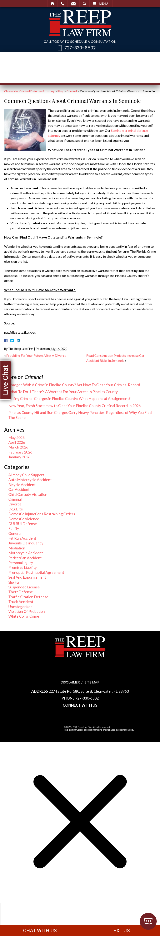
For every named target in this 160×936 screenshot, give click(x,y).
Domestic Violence (23, 518)
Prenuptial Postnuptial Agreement (36, 572)
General (14, 533)
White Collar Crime (23, 616)
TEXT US (120, 930)
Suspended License (24, 587)
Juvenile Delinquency (25, 543)
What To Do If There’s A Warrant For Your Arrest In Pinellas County (63, 391)
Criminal (71, 91)
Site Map (92, 682)
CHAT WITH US (40, 930)
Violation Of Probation (26, 611)
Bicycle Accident (22, 484)
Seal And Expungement (27, 577)
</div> (31, 919)
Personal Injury (20, 562)
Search (84, 3)
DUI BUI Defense (22, 523)
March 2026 (18, 447)
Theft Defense (20, 591)
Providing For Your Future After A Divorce (36, 355)
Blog (60, 91)
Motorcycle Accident (25, 552)
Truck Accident (20, 601)
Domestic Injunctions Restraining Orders (41, 513)
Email (73, 3)
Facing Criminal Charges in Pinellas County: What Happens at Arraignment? (69, 398)
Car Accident (19, 489)
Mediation (16, 548)
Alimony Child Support (26, 474)
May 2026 (16, 437)
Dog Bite (15, 509)
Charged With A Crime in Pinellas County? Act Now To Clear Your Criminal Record (74, 384)
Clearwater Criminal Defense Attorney (29, 91)
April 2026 (16, 442)
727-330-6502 (80, 48)
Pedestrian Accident (25, 557)
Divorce (14, 504)
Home (53, 3)
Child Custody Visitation (27, 494)
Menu (103, 3)
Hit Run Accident (22, 538)
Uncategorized (20, 606)
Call (63, 3)
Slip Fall (14, 582)
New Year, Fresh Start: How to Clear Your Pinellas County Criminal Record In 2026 (74, 405)
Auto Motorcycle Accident (30, 479)
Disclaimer (70, 682)
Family (13, 528)
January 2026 (19, 457)
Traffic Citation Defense (28, 596)
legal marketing (95, 730)
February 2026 (20, 452)
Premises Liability (22, 567)
